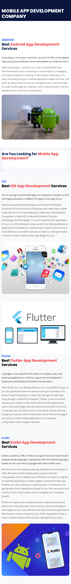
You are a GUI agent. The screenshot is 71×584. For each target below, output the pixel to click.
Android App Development (34, 44)
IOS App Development (30, 185)
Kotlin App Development (32, 442)
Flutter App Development (33, 360)
